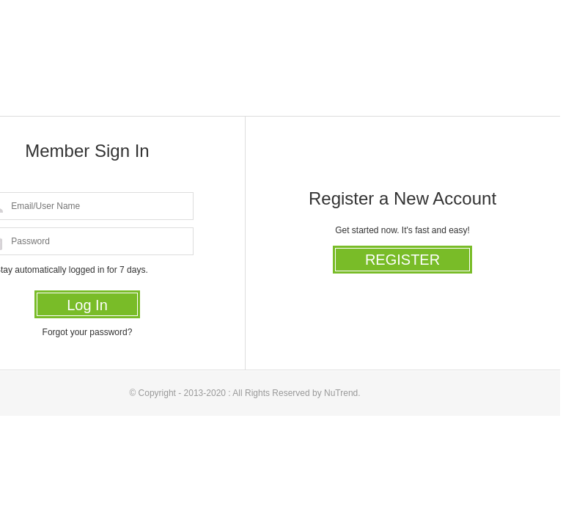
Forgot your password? (88, 332)
